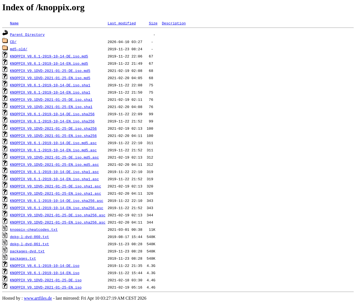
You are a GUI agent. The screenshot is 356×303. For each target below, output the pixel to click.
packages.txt (23, 258)
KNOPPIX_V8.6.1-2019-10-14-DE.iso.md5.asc (53, 142)
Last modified (122, 23)
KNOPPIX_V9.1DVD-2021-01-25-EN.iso (45, 287)
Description (174, 23)
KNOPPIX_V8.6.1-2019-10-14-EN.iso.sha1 (50, 92)
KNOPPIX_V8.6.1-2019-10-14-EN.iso (45, 272)
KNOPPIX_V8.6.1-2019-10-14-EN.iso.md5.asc (53, 149)
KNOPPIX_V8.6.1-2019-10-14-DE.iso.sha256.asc (56, 200)
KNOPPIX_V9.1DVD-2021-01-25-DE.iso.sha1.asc (55, 186)
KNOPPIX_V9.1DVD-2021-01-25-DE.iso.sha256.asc (57, 214)
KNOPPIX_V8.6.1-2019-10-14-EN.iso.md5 (49, 63)
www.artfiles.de (38, 298)
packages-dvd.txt (27, 251)
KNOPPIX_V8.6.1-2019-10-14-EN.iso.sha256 (52, 121)
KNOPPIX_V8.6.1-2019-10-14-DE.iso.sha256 (52, 113)
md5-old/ (18, 48)
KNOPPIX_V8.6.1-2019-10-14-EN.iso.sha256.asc (56, 207)
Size (153, 23)
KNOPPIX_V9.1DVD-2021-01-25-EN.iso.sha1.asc (55, 193)
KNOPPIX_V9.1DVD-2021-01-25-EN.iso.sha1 (51, 106)
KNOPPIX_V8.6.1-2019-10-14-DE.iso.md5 (49, 56)
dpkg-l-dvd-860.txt (29, 236)
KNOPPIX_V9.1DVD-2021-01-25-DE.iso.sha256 (53, 128)
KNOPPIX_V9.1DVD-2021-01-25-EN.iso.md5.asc (54, 164)
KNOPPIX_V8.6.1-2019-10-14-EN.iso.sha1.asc (54, 178)
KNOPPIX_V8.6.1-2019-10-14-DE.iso (45, 265)
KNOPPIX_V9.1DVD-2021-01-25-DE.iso (45, 279)
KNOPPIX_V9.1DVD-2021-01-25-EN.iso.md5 (50, 77)
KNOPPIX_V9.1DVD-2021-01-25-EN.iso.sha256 (53, 135)
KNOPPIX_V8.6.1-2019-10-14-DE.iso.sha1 (50, 84)
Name (14, 23)
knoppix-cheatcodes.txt (34, 229)
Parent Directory (27, 34)
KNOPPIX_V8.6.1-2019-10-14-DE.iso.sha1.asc (54, 171)
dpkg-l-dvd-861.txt (29, 243)
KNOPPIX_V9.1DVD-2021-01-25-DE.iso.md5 (50, 70)
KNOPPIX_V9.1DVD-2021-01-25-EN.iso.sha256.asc (57, 222)
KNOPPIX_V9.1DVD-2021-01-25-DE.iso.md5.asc (54, 157)
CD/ (13, 41)
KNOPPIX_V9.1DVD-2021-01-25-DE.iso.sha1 (51, 99)
